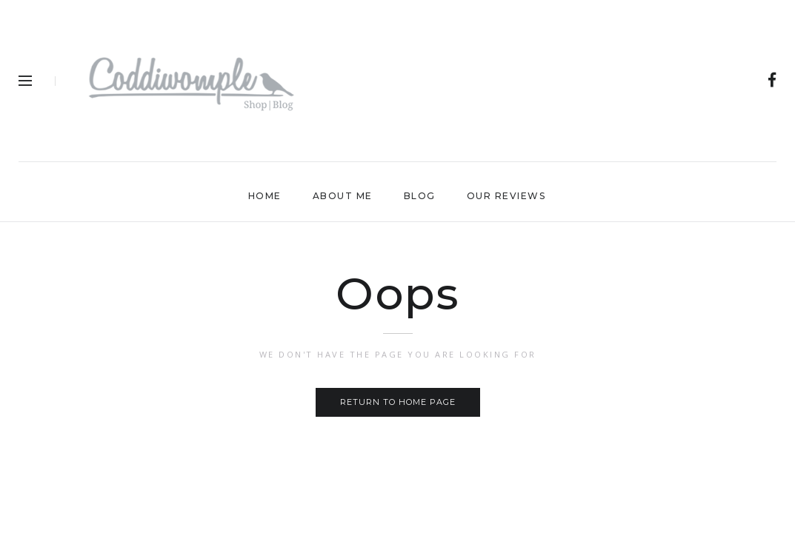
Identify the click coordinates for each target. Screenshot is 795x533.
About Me (343, 195)
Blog (420, 195)
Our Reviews (506, 195)
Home (265, 195)
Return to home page (398, 402)
